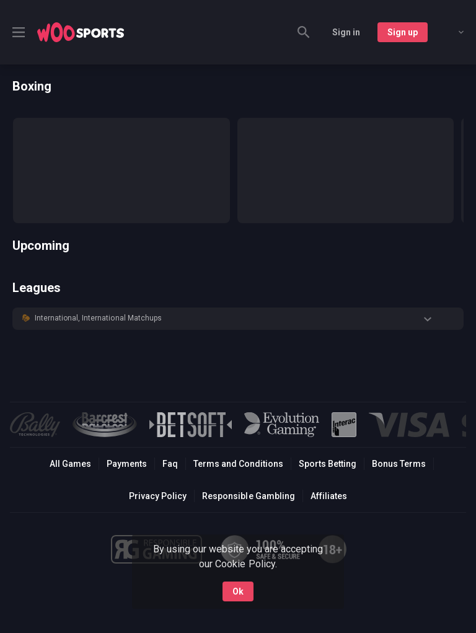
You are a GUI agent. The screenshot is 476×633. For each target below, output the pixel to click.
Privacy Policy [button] (158, 496)
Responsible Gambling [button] (248, 496)
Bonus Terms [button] (399, 464)
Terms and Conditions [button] (238, 464)
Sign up (402, 32)
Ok (238, 591)
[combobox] (452, 32)
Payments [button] (127, 464)
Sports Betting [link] (327, 464)
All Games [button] (70, 464)
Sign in (346, 32)
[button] (238, 319)
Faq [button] (170, 464)
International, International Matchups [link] (98, 318)
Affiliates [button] (329, 496)
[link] (80, 32)
